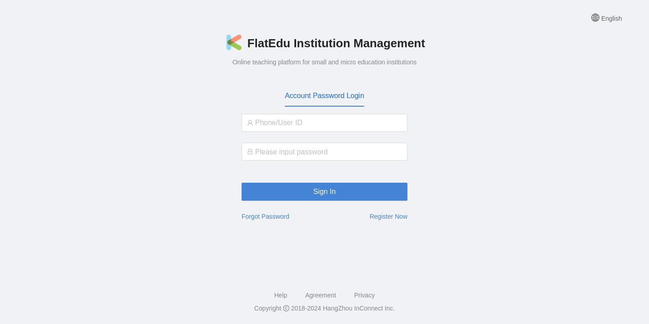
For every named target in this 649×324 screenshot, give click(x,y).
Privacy (364, 295)
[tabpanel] (324, 137)
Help (280, 295)
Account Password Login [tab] (324, 95)
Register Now (388, 216)
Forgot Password (265, 216)
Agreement (320, 295)
